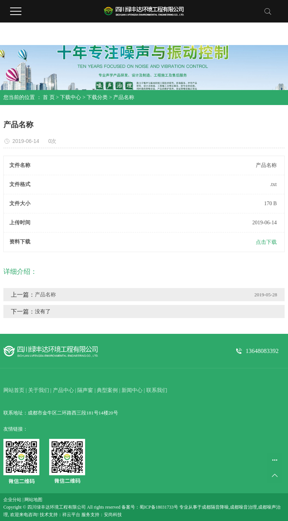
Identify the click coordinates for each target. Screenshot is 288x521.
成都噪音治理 (243, 507)
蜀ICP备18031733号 (159, 507)
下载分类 (97, 97)
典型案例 (107, 390)
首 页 (49, 97)
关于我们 (38, 390)
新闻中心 (132, 390)
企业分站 (12, 499)
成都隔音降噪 (215, 507)
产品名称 (123, 97)
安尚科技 (113, 514)
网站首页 (13, 390)
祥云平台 (71, 514)
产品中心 (63, 390)
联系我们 (156, 390)
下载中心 (70, 97)
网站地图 (33, 499)
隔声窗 (85, 390)
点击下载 (266, 242)
